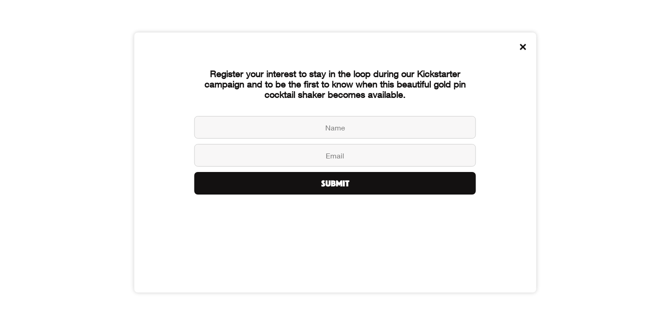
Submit (335, 183)
